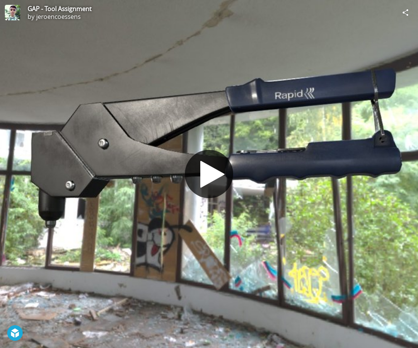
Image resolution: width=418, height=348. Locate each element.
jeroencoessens (58, 16)
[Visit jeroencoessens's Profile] (12, 12)
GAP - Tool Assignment (60, 8)
